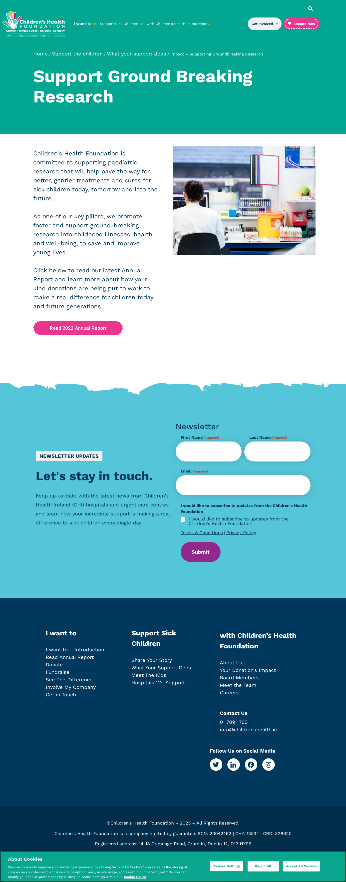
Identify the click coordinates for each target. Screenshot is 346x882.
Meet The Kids (148, 675)
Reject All (263, 870)
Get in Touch (61, 695)
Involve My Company (71, 687)
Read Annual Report (70, 657)
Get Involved (265, 24)
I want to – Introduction (75, 650)
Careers (229, 693)
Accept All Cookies (301, 870)
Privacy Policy (241, 532)
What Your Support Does (161, 668)
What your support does (136, 54)
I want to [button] (85, 23)
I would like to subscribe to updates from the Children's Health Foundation (239, 521)
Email (194, 471)
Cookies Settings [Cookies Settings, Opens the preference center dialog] (226, 870)
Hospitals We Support (158, 683)
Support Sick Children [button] (121, 24)
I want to (61, 633)
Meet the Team (238, 685)
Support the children (77, 54)
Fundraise (57, 672)
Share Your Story (151, 660)
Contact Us (233, 713)
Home (40, 54)
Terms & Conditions (202, 532)
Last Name (268, 438)
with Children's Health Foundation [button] (179, 24)
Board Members (239, 678)
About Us (231, 663)
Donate (54, 665)
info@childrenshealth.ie (248, 730)
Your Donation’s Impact (248, 670)
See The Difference (69, 680)
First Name (200, 438)
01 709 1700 (234, 722)
